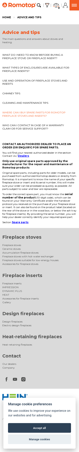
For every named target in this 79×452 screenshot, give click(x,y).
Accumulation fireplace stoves (20, 252)
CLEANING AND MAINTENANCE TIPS (25, 102)
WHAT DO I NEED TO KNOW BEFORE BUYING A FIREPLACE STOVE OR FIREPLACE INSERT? (32, 56)
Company (8, 367)
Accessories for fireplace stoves (20, 264)
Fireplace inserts (22, 275)
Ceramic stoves (11, 248)
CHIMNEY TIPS (11, 93)
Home (6, 17)
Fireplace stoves (22, 237)
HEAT (5, 294)
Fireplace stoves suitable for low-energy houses (30, 260)
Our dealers (9, 363)
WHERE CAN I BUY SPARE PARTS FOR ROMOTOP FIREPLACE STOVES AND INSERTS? (34, 114)
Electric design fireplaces (16, 325)
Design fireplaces (23, 313)
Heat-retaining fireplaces (32, 336)
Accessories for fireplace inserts (20, 298)
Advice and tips (29, 17)
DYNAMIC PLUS (12, 291)
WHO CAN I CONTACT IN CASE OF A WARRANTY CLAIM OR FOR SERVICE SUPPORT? (33, 127)
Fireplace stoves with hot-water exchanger (28, 256)
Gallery (6, 302)
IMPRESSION (10, 287)
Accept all (39, 428)
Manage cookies (39, 439)
